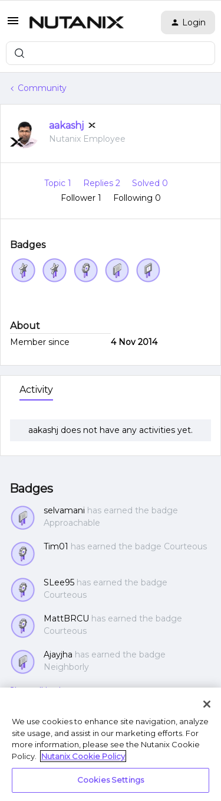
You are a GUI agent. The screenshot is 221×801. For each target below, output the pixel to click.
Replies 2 (103, 183)
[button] (13, 24)
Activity (36, 389)
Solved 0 (150, 183)
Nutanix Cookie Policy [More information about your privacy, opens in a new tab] (83, 756)
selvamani (64, 510)
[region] (110, 744)
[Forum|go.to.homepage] (76, 22)
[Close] (207, 704)
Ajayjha (58, 654)
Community (42, 88)
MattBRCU (66, 618)
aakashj (66, 125)
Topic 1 (59, 183)
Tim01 (56, 546)
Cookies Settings (110, 779)
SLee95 (59, 582)
